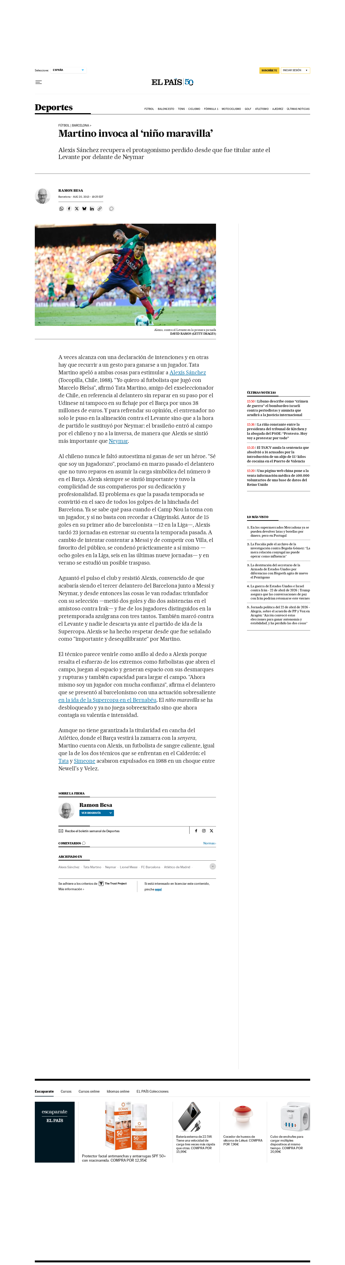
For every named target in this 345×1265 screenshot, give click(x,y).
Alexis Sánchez (188, 372)
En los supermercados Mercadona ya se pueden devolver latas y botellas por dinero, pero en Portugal (280, 531)
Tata (63, 760)
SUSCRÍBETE (269, 70)
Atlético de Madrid (177, 867)
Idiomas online (118, 1091)
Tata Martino (92, 867)
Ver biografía (97, 813)
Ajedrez (277, 109)
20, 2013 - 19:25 (88, 196)
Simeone (84, 760)
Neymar (118, 441)
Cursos (66, 1091)
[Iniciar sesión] (295, 70)
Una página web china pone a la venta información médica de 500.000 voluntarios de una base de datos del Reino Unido (278, 478)
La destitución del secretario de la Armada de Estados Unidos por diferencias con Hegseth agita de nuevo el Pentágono (279, 571)
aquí (158, 889)
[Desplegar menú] (38, 82)
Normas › (209, 843)
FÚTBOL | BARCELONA (73, 125)
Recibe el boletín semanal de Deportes (92, 831)
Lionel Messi (128, 867)
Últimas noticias (298, 109)
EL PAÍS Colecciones (153, 1091)
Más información (71, 889)
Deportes (53, 107)
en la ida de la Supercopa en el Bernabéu (107, 700)
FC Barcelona (150, 867)
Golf (248, 109)
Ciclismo (194, 109)
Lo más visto (257, 517)
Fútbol (149, 109)
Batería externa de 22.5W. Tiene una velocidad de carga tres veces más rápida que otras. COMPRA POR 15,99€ (195, 1144)
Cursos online (89, 1091)
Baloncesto (166, 109)
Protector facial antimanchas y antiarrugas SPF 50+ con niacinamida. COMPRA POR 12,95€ (124, 1158)
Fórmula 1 (211, 109)
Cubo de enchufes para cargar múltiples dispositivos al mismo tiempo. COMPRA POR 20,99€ (286, 1144)
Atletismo (262, 109)
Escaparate (44, 1091)
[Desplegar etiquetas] (213, 866)
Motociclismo (231, 109)
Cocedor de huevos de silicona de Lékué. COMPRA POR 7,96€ (243, 1140)
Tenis (181, 109)
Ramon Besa (70, 190)
